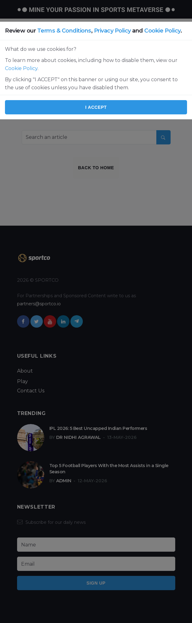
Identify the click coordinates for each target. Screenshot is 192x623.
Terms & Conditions (64, 30)
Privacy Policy (112, 30)
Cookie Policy (162, 30)
